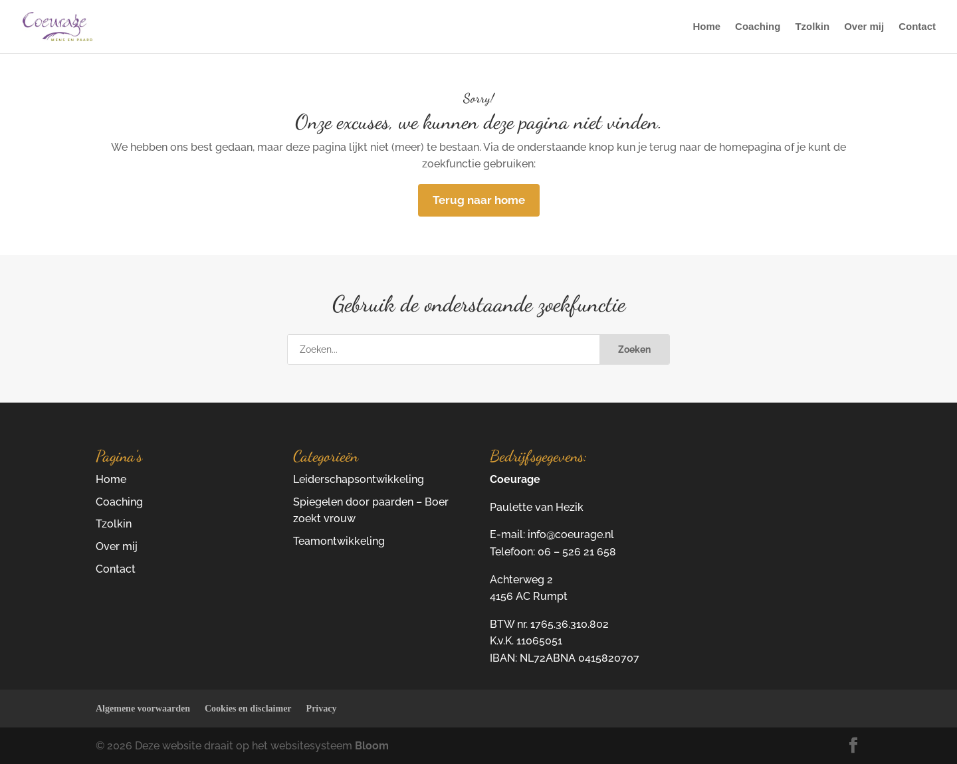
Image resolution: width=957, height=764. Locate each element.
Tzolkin (812, 27)
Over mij (864, 27)
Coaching (757, 27)
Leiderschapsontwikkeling (358, 479)
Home (706, 27)
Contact (917, 27)
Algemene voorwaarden (143, 709)
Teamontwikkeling (339, 541)
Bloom (372, 745)
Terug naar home (479, 200)
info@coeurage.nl (571, 534)
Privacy (321, 709)
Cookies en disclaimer (248, 709)
